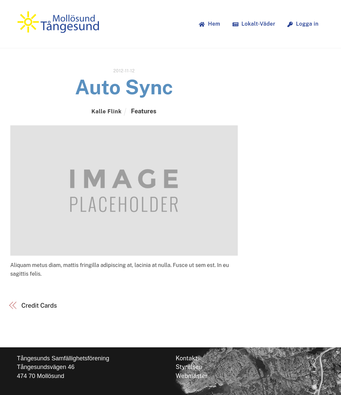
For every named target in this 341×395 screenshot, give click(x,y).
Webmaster (191, 375)
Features (143, 111)
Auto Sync (124, 87)
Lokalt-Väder (253, 24)
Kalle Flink (106, 111)
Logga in (302, 24)
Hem (209, 24)
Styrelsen (188, 366)
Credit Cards (39, 305)
